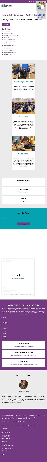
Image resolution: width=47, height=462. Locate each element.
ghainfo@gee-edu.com (6, 451)
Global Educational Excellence (8, 294)
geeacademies (18, 294)
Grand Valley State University (24, 421)
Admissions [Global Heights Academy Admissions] (6, 24)
